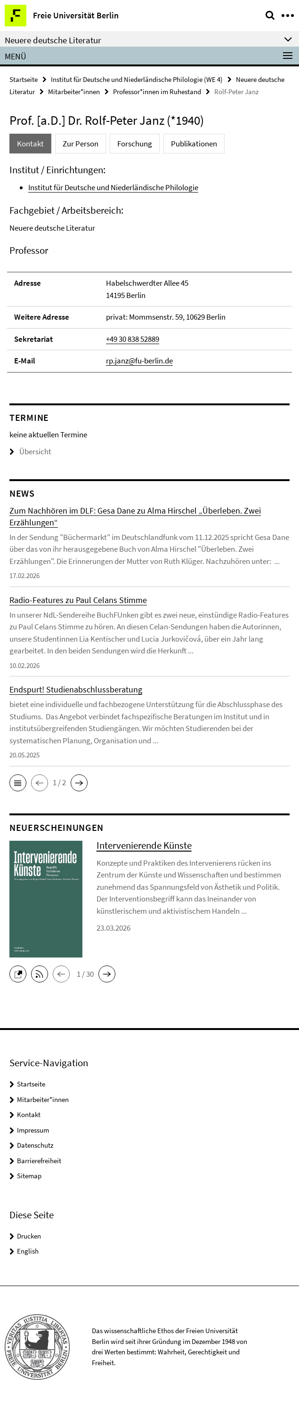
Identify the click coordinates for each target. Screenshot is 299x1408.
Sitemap (29, 1175)
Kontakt (28, 1114)
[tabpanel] (149, 268)
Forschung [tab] (134, 143)
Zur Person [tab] (80, 143)
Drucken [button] (29, 1235)
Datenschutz (35, 1145)
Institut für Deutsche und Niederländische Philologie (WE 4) (137, 79)
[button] (17, 782)
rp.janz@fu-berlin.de (139, 360)
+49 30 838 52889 (132, 339)
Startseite (23, 79)
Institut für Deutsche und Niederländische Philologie (113, 187)
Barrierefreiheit (39, 1160)
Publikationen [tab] (194, 143)
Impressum (33, 1130)
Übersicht (30, 451)
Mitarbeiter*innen (74, 91)
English (28, 1251)
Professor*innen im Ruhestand (157, 91)
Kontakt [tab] (30, 143)
